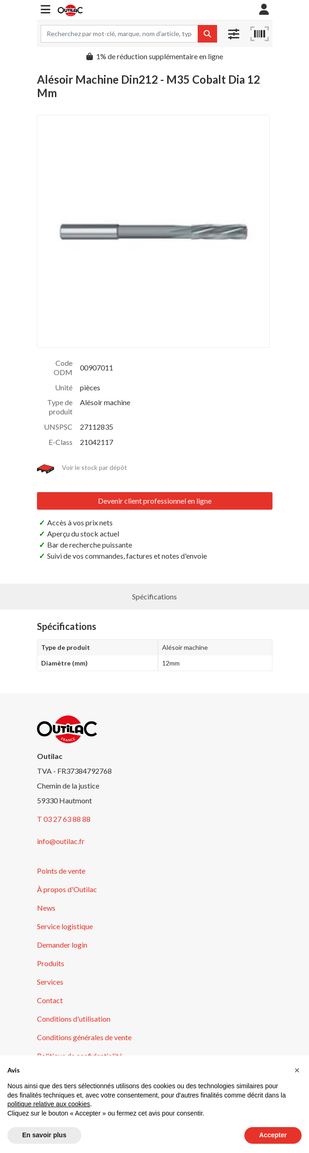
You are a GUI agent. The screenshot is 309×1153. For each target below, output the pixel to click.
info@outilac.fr (61, 841)
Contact (50, 1000)
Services (50, 981)
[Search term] (119, 34)
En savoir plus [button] (44, 1135)
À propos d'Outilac (67, 889)
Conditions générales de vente (84, 1037)
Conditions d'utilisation (73, 1018)
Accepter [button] (273, 1135)
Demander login (62, 944)
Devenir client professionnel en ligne (155, 500)
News (46, 907)
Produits (50, 963)
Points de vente (61, 870)
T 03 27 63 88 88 (64, 818)
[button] (45, 10)
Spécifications (154, 596)
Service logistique (65, 926)
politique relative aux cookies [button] (48, 1104)
